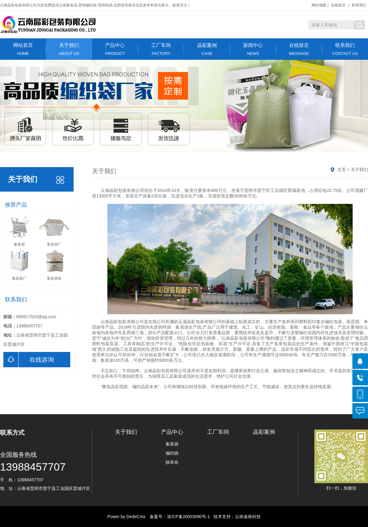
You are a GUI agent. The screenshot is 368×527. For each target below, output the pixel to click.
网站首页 (23, 49)
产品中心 (115, 49)
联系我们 (359, 5)
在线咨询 (28, 359)
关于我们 (69, 49)
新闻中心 (253, 49)
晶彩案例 (207, 49)
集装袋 (172, 444)
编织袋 (172, 453)
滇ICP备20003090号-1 (188, 516)
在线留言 (338, 5)
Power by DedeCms (126, 516)
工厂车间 (161, 49)
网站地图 (319, 5)
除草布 (172, 462)
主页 (341, 169)
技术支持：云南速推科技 (235, 516)
